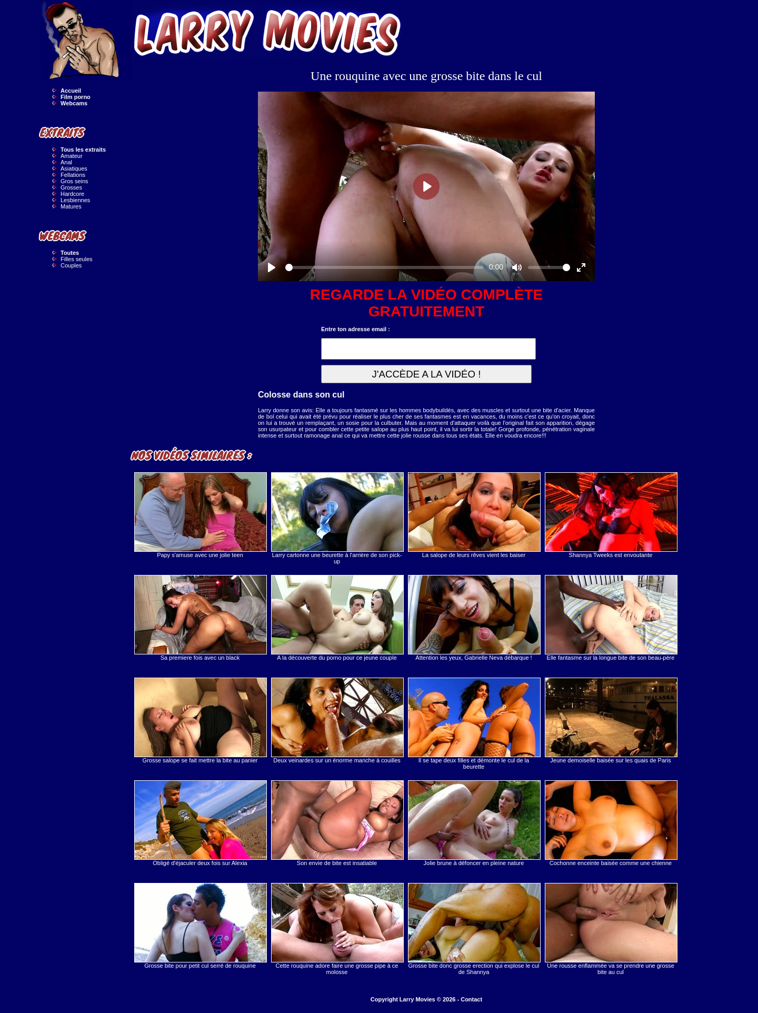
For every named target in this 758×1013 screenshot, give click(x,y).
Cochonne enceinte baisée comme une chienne (610, 823)
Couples (71, 265)
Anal (66, 162)
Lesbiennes (75, 200)
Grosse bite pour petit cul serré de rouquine (200, 926)
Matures (71, 206)
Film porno (76, 97)
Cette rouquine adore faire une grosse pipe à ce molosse (337, 929)
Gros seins (74, 181)
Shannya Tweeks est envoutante (610, 515)
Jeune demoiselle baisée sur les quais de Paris (610, 720)
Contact (471, 999)
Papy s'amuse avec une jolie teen (200, 515)
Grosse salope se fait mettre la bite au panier (200, 720)
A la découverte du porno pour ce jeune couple (337, 618)
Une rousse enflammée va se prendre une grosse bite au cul (610, 929)
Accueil (71, 90)
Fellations (73, 175)
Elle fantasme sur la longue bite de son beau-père (610, 618)
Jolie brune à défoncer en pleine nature (474, 823)
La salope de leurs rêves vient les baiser (474, 515)
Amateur (72, 156)
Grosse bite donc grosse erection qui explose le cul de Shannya (474, 929)
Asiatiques (74, 168)
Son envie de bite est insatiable (337, 823)
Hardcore (72, 194)
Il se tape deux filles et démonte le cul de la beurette (474, 724)
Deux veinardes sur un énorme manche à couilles (337, 720)
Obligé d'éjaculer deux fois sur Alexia (200, 823)
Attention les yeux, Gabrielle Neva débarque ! (474, 618)
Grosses (71, 187)
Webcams (74, 103)
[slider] (384, 267)
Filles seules (77, 259)
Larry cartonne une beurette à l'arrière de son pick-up (337, 518)
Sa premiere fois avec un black (200, 618)
